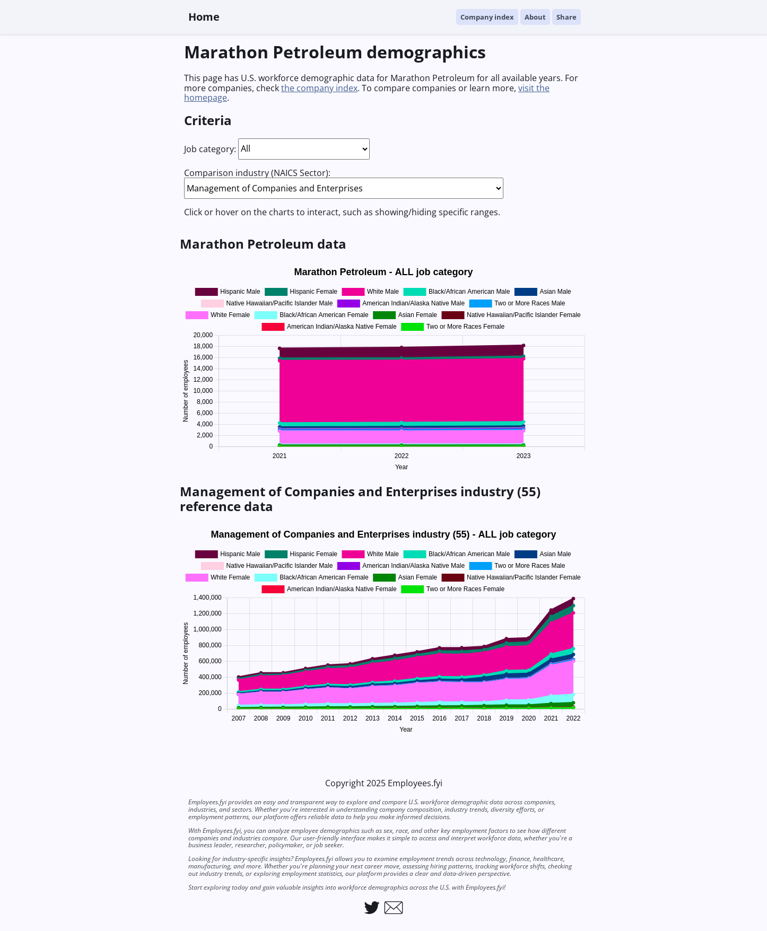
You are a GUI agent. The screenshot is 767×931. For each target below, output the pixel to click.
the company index (319, 88)
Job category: (210, 148)
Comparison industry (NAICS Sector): (257, 173)
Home (204, 17)
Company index (487, 17)
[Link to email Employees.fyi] (393, 907)
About (535, 17)
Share (566, 17)
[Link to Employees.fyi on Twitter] (372, 907)
